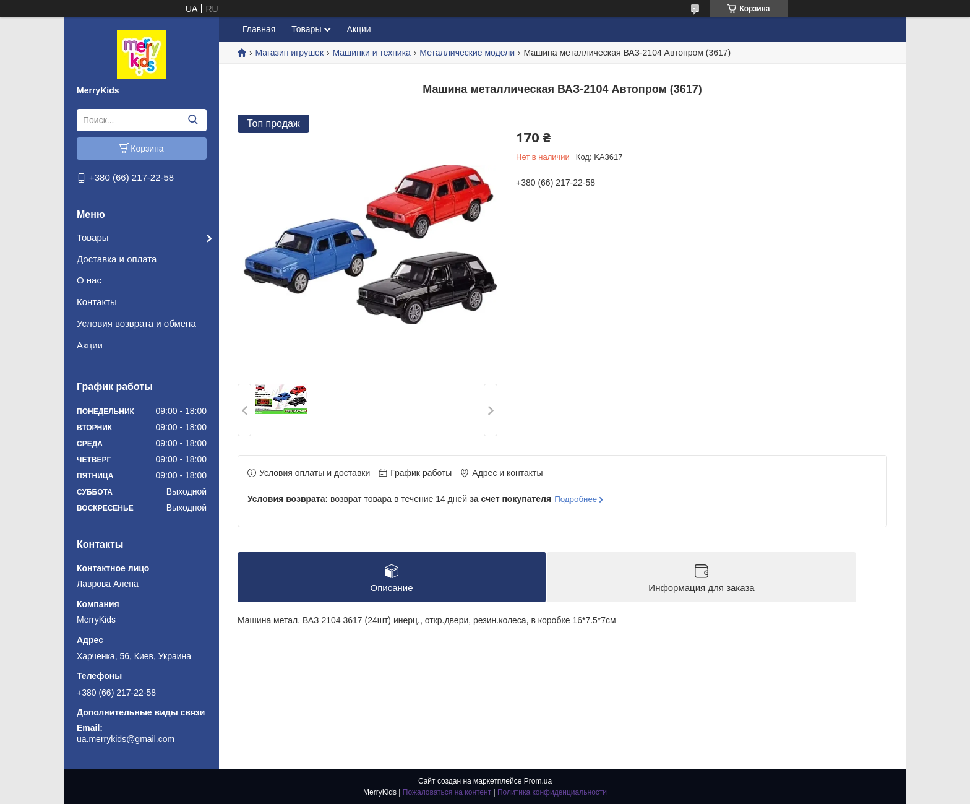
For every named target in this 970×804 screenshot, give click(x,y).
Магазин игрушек (289, 52)
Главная (258, 29)
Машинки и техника (371, 52)
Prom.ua (538, 781)
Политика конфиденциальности (552, 792)
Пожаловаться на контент (447, 792)
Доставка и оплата (117, 259)
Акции (90, 345)
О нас (89, 280)
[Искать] (193, 120)
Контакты (97, 301)
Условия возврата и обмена (136, 323)
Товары (93, 237)
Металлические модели (467, 52)
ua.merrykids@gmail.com (125, 739)
